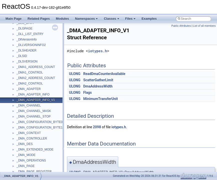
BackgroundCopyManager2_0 (36, 84)
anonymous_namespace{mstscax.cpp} (42, 24)
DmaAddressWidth (97, 86)
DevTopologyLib (27, 101)
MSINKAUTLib (26, 162)
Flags (87, 92)
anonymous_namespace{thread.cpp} (40, 52)
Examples (149, 18)
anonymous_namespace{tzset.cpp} (39, 57)
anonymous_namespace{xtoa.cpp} (39, 68)
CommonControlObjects (32, 96)
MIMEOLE (23, 140)
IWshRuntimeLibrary (30, 123)
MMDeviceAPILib (28, 145)
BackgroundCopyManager (33, 79)
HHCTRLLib (24, 112)
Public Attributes (181, 26)
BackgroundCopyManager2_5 (36, 90)
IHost (20, 118)
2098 (97, 127)
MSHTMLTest (25, 156)
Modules (62, 18)
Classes (111, 18)
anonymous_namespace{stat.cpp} (39, 46)
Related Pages (39, 18)
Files (130, 18)
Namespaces (86, 18)
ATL (19, 74)
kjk (18, 134)
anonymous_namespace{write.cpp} (39, 62)
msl (18, 167)
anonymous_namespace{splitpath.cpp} (42, 40)
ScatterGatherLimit (98, 80)
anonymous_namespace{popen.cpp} (40, 35)
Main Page (14, 18)
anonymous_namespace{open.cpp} (40, 30)
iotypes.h (97, 51)
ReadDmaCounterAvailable (104, 74)
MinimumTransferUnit (100, 99)
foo (18, 106)
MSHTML (22, 150)
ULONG (74, 74)
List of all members (204, 26)
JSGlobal (22, 128)
